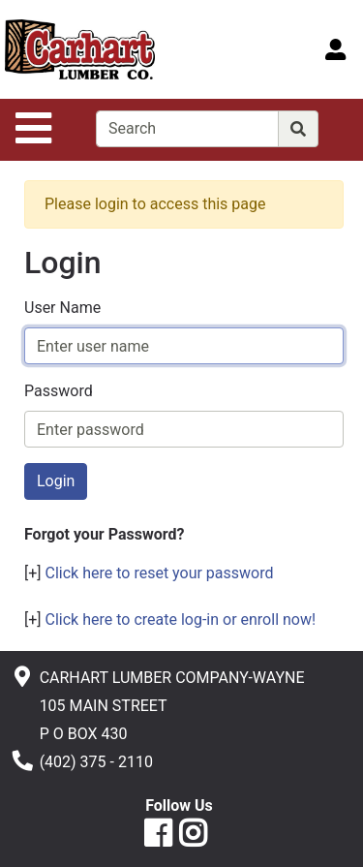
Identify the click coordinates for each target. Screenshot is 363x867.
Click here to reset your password (159, 573)
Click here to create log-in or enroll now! (181, 619)
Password (58, 391)
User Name (62, 307)
